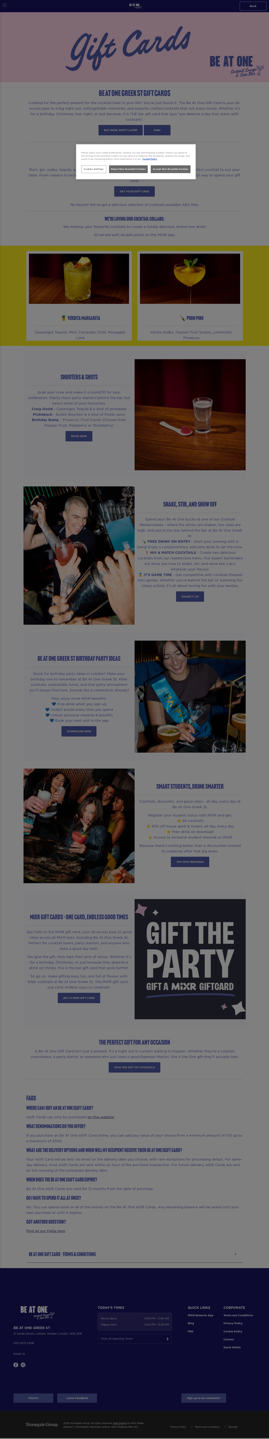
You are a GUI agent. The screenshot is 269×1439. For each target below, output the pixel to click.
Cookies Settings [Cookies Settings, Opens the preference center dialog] (93, 169)
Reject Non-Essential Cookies (128, 169)
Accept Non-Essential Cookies (170, 169)
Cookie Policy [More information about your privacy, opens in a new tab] (149, 159)
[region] (136, 162)
